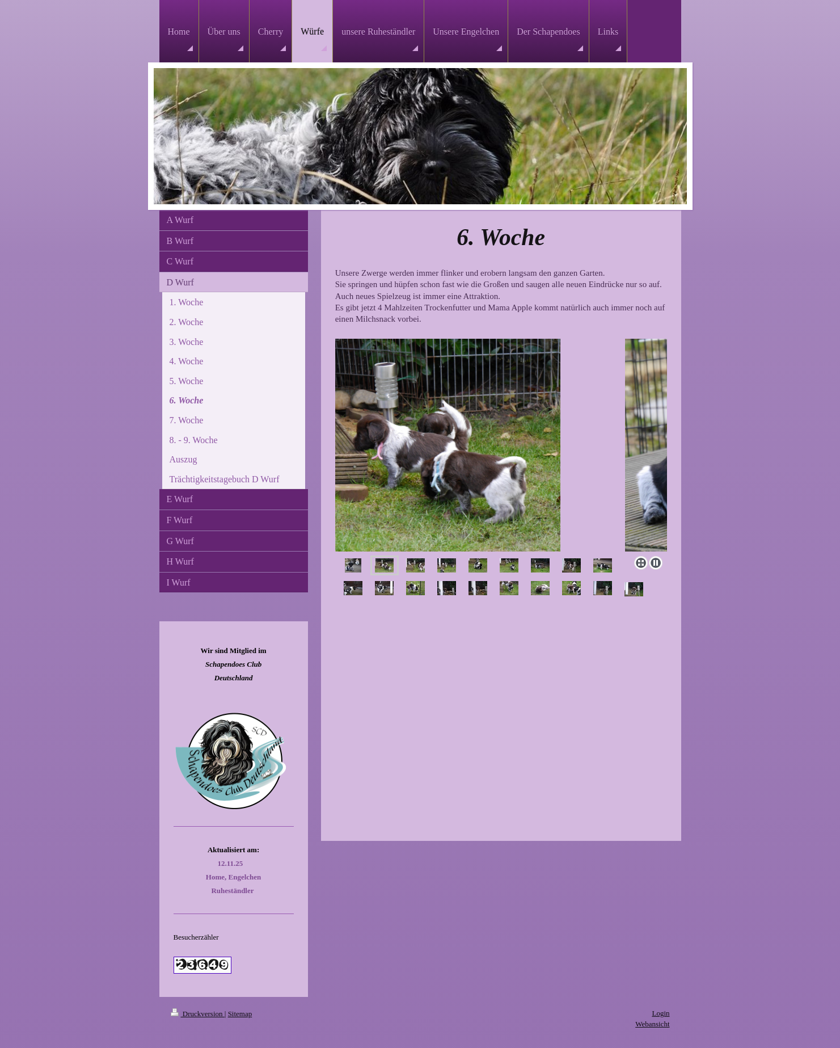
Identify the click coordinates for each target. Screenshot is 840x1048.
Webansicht (652, 1024)
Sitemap (240, 1013)
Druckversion (198, 1013)
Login (660, 1013)
